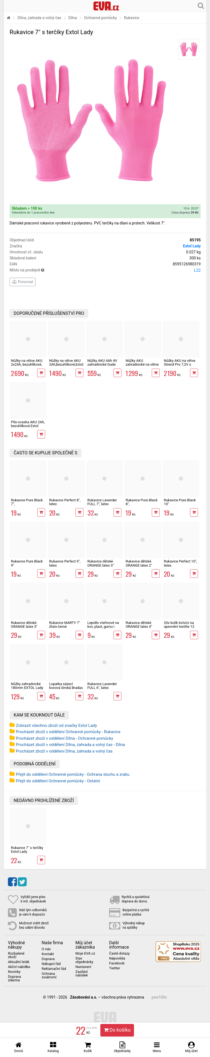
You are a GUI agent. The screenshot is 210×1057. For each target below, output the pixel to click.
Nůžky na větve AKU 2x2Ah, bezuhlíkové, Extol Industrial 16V (26, 365)
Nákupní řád (51, 964)
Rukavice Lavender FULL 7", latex (102, 502)
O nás (46, 949)
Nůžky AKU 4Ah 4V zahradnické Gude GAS (102, 365)
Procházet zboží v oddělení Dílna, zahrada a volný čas (64, 751)
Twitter (114, 968)
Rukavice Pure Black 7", (27, 502)
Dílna (72, 18)
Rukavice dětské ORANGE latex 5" (24, 625)
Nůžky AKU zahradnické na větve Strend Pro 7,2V (142, 365)
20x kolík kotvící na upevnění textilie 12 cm (179, 627)
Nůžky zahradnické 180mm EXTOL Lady (27, 686)
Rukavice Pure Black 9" (27, 563)
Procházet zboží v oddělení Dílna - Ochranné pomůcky (64, 738)
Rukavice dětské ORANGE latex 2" (139, 563)
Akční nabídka (19, 967)
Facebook (116, 963)
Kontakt (48, 954)
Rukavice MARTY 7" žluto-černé (64, 625)
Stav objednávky (84, 960)
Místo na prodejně (105, 270)
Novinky (14, 972)
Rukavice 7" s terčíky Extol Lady (27, 850)
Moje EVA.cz (85, 953)
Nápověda (117, 958)
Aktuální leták (18, 962)
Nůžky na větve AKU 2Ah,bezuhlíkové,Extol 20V (66, 365)
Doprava (48, 959)
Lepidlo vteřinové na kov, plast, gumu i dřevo (103, 627)
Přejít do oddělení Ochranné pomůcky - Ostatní (58, 780)
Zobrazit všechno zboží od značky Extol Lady (56, 725)
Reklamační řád (54, 969)
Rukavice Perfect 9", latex (64, 563)
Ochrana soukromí (49, 975)
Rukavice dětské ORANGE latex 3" (101, 563)
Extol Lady (192, 246)
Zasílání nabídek (81, 973)
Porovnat (22, 282)
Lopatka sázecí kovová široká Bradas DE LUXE (66, 688)
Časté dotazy (119, 953)
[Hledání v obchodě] (201, 5)
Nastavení (83, 967)
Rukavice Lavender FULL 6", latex (102, 686)
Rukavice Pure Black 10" (180, 502)
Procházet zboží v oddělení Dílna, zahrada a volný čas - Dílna (70, 744)
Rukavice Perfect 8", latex (64, 502)
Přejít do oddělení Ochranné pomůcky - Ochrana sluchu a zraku (72, 774)
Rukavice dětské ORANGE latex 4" (139, 625)
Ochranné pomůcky (100, 18)
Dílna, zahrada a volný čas (39, 18)
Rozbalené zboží (16, 955)
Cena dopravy (185, 212)
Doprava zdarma (14, 978)
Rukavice (131, 18)
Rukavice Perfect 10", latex (180, 563)
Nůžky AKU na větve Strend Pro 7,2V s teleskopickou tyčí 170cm (179, 366)
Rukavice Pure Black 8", (142, 502)
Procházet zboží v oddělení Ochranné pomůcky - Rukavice (68, 731)
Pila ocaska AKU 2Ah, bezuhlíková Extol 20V (28, 426)
